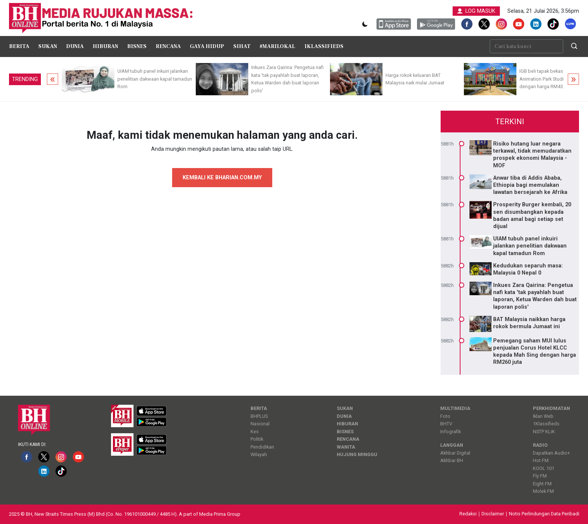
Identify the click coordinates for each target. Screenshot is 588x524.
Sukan (47, 46)
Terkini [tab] (509, 121)
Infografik (450, 431)
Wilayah (258, 454)
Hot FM (541, 460)
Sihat (241, 46)
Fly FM (540, 476)
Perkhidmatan (551, 408)
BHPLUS (259, 416)
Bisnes (137, 46)
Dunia (75, 46)
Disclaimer (493, 514)
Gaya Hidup (207, 46)
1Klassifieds (324, 46)
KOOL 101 (543, 468)
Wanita (346, 447)
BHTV (446, 423)
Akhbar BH (451, 460)
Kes (254, 431)
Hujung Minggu (357, 454)
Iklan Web (543, 416)
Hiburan (105, 46)
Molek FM (543, 491)
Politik (256, 439)
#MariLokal (277, 46)
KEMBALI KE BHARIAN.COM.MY (222, 177)
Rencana (168, 46)
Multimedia (455, 408)
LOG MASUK (476, 11)
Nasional (260, 423)
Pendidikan (262, 447)
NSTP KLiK (544, 431)
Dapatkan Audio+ (551, 453)
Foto (445, 416)
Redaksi (468, 514)
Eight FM (542, 483)
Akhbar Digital (455, 453)
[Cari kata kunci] (526, 46)
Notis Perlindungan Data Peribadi (544, 514)
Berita (19, 46)
